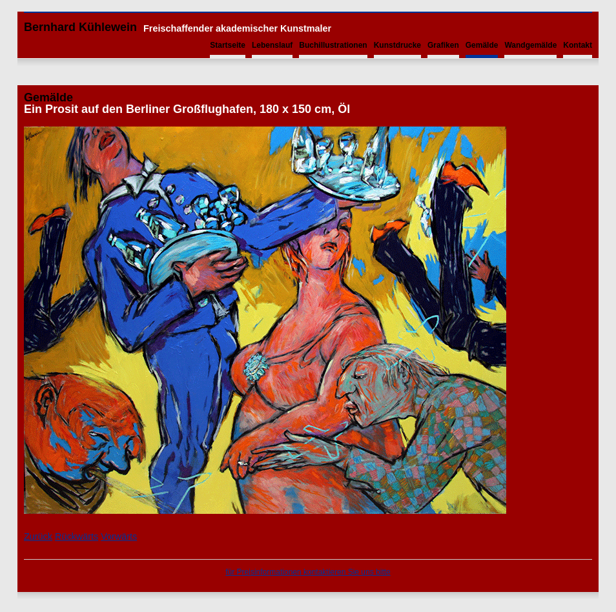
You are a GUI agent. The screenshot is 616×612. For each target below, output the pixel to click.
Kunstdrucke (397, 45)
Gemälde (482, 45)
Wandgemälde (530, 45)
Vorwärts (119, 536)
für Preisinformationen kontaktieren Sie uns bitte (307, 571)
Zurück (38, 536)
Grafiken (443, 45)
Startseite (227, 45)
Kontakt (577, 45)
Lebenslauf (272, 45)
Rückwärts (76, 536)
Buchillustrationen (333, 45)
